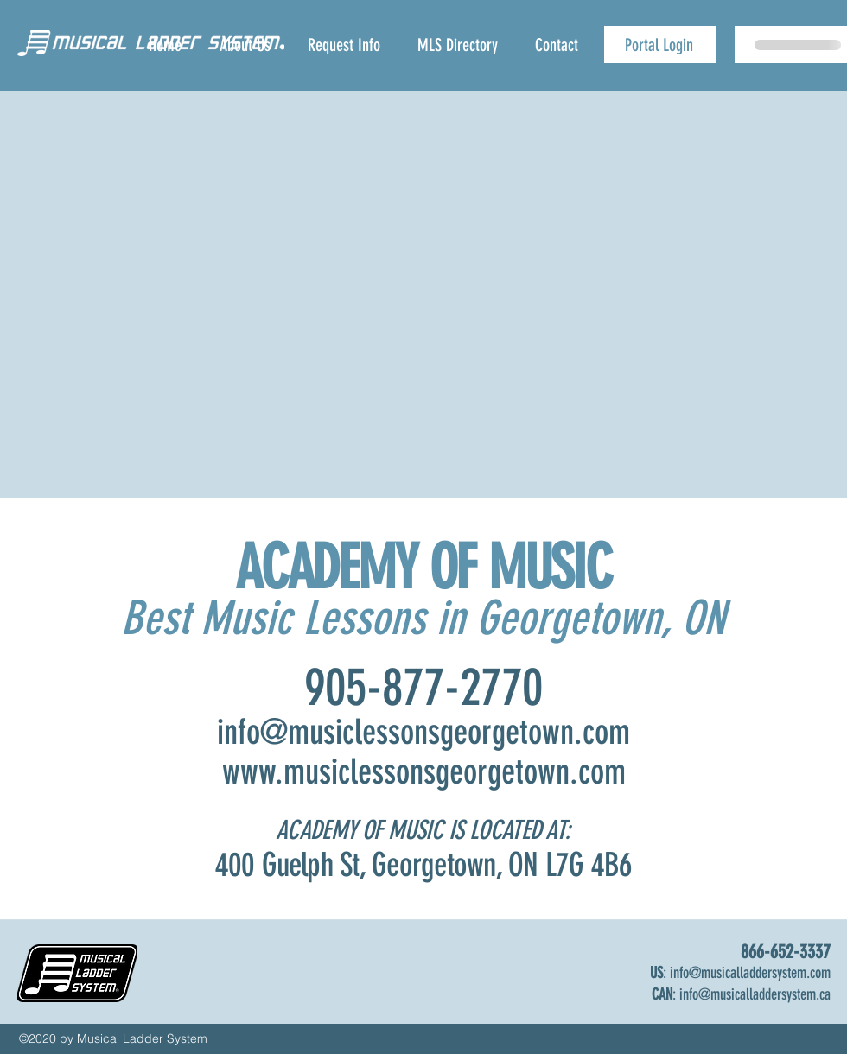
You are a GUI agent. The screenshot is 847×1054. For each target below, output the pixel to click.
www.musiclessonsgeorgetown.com (424, 772)
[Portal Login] (660, 44)
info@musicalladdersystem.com (750, 972)
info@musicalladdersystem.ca (755, 994)
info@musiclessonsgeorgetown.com (423, 732)
